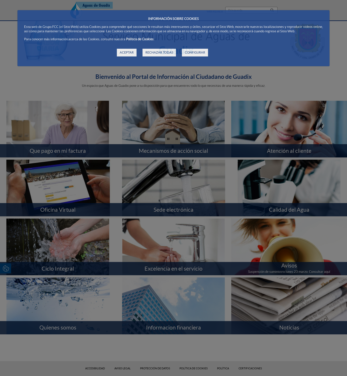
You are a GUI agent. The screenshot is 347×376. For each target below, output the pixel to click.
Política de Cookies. (140, 39)
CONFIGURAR (195, 52)
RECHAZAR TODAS (159, 52)
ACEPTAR (127, 52)
